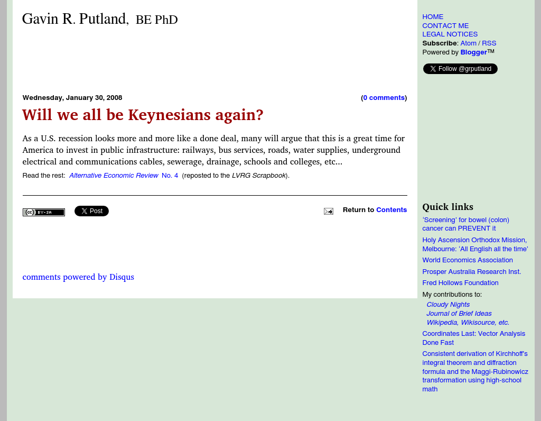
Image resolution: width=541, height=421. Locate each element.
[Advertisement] (215, 60)
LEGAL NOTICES (450, 34)
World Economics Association (468, 260)
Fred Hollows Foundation (461, 283)
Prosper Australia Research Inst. (472, 272)
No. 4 (123, 175)
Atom (468, 43)
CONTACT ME (446, 26)
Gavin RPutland (100, 19)
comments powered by (78, 276)
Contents (391, 210)
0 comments (384, 98)
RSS (489, 43)
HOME (433, 17)
